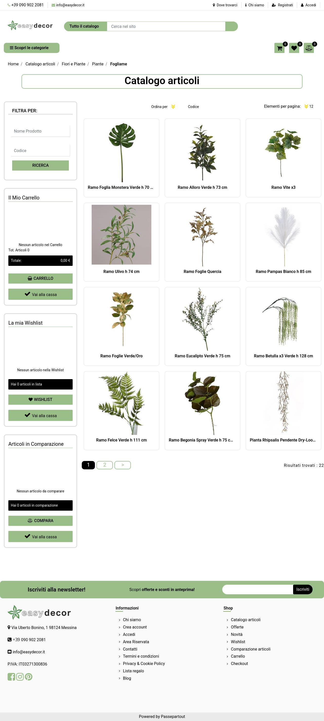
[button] (231, 26)
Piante (98, 64)
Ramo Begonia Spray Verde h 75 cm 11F (202, 440)
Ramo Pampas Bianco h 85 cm (283, 271)
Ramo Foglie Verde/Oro (121, 356)
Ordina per (159, 107)
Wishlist (238, 641)
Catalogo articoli (40, 64)
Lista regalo (133, 671)
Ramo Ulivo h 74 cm (122, 271)
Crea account (135, 627)
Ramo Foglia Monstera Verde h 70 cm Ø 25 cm (121, 187)
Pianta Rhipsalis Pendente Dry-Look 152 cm (283, 440)
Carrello (238, 656)
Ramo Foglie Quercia (202, 271)
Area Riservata (136, 641)
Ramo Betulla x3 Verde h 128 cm (283, 356)
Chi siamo (254, 5)
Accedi (310, 5)
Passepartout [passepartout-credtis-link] (173, 716)
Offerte (237, 627)
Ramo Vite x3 (283, 187)
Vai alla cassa (40, 294)
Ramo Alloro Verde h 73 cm (202, 187)
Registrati (285, 5)
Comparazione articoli (250, 649)
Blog (127, 678)
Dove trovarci (225, 5)
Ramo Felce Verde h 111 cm (121, 440)
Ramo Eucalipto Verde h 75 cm (202, 356)
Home (13, 64)
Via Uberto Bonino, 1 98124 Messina (44, 627)
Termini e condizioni (141, 656)
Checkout (239, 663)
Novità (236, 634)
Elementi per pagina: (282, 106)
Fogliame (118, 64)
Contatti (130, 649)
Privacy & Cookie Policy (144, 663)
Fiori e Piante (73, 64)
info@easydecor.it (70, 5)
